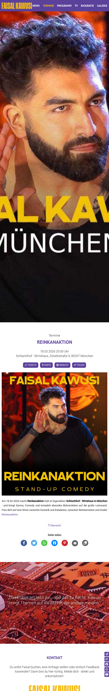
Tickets (30, 365)
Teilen (79, 365)
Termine (48, 6)
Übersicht (54, 525)
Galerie (102, 6)
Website (62, 365)
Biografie (87, 6)
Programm (64, 6)
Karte (46, 365)
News (36, 6)
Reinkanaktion (10, 514)
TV (76, 6)
